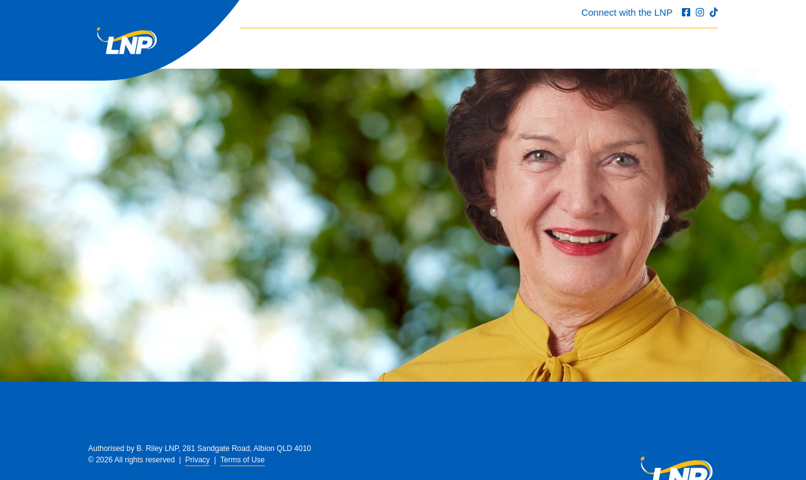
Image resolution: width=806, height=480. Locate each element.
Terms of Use (242, 459)
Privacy (197, 459)
